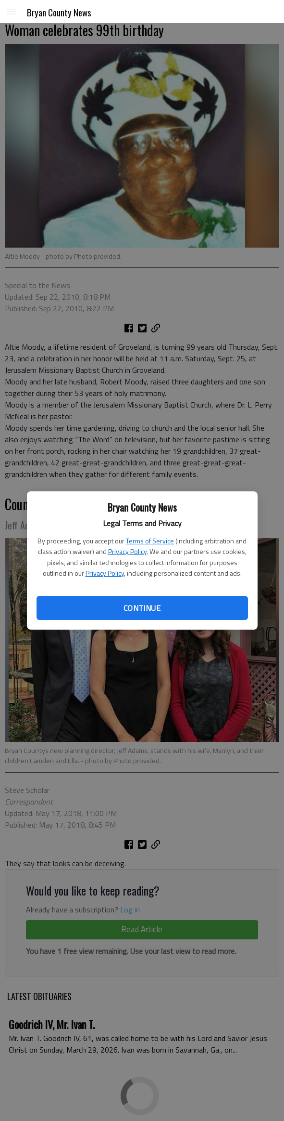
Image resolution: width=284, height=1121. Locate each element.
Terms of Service (150, 541)
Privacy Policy (127, 551)
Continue (142, 608)
